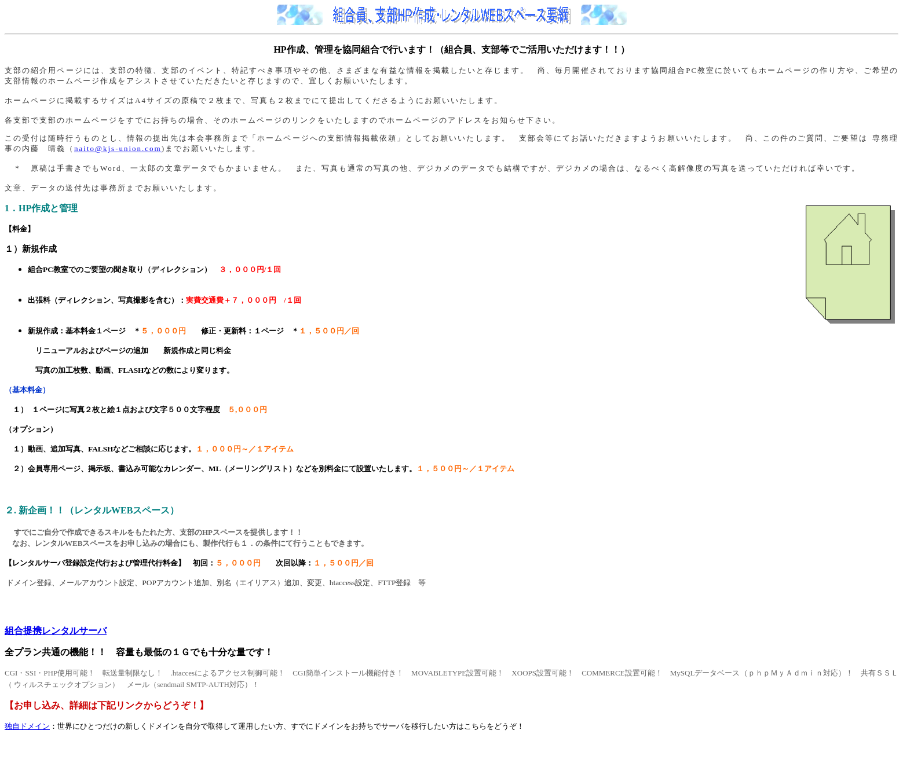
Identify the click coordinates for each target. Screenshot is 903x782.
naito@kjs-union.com (118, 148)
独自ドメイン (27, 726)
